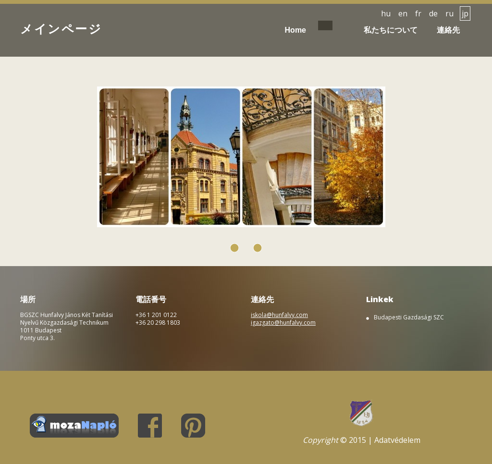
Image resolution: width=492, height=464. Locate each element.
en (402, 13)
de (433, 13)
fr (418, 13)
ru (449, 13)
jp (465, 13)
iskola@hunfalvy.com (279, 315)
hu (386, 13)
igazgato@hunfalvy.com (283, 322)
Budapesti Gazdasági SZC (409, 317)
